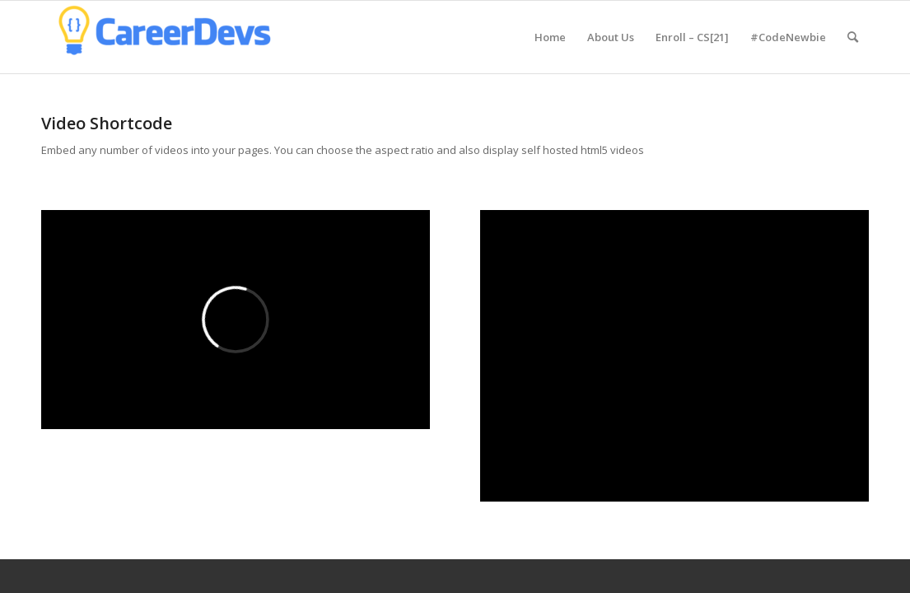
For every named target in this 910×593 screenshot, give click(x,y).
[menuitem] (550, 37)
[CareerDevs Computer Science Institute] (164, 37)
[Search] (853, 37)
